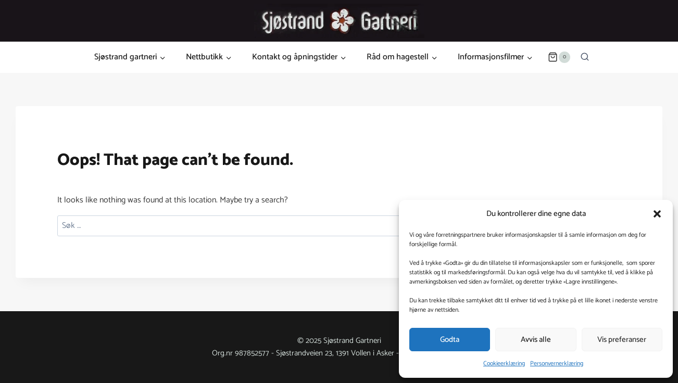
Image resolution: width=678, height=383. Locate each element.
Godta (449, 339)
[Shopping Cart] (559, 57)
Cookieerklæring (504, 363)
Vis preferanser (621, 339)
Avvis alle (536, 339)
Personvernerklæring (556, 363)
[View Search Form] (584, 57)
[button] (657, 214)
